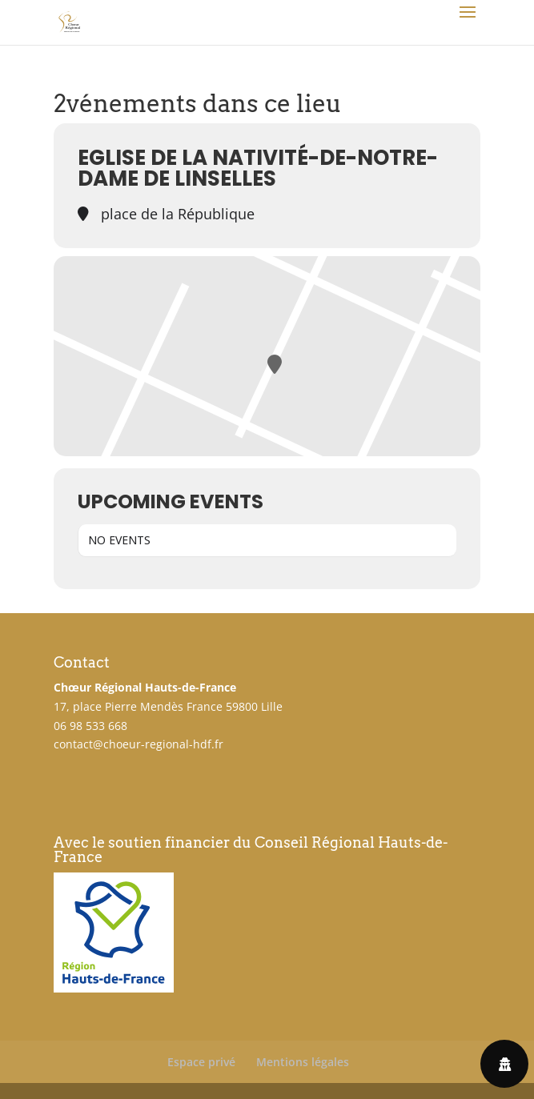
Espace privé (201, 1061)
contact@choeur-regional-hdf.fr (138, 744)
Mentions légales (302, 1061)
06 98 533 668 (90, 725)
